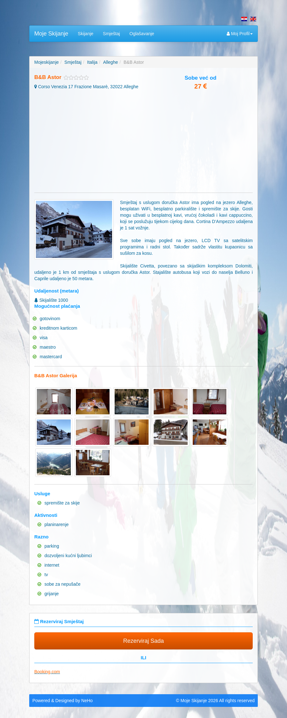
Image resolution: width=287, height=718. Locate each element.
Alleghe (110, 62)
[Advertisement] (143, 141)
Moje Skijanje (51, 33)
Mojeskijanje (46, 62)
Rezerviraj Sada (143, 641)
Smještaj (111, 33)
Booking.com (47, 671)
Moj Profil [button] (240, 33)
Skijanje (85, 33)
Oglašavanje (142, 33)
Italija (92, 62)
